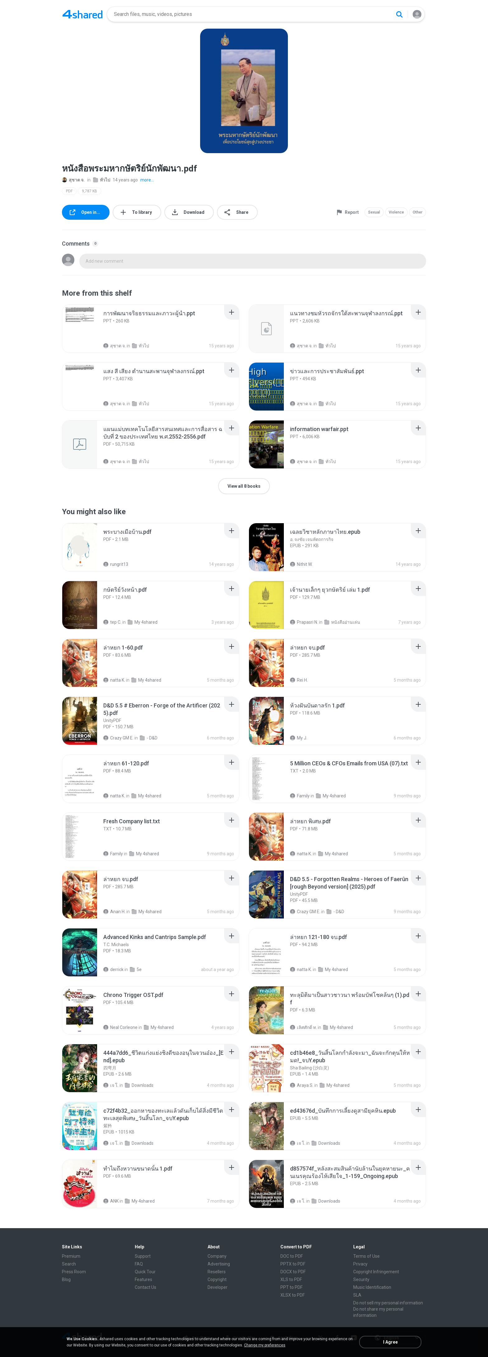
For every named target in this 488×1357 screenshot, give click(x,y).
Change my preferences (264, 1345)
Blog (66, 1279)
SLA (357, 1295)
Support (143, 1256)
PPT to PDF (291, 1287)
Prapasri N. (304, 622)
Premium (71, 1256)
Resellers (217, 1271)
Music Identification (372, 1287)
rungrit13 (115, 564)
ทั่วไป (101, 179)
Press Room (74, 1271)
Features (143, 1279)
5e (136, 969)
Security (361, 1279)
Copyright (217, 1279)
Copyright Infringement (376, 1271)
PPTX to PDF (292, 1263)
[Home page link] (82, 14)
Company (217, 1256)
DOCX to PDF (293, 1271)
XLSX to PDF (292, 1295)
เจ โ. (111, 1085)
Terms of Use (366, 1256)
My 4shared (142, 622)
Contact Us (145, 1287)
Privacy (360, 1263)
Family (300, 795)
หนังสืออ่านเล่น (342, 622)
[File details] (86, 329)
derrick (113, 969)
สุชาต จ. (73, 179)
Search (69, 1263)
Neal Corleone (120, 1027)
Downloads (139, 1085)
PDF (69, 191)
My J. (298, 737)
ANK (111, 1201)
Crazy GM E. (118, 737)
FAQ (139, 1263)
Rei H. (299, 680)
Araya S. (301, 1085)
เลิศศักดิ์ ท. (303, 1027)
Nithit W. (301, 564)
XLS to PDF (291, 1279)
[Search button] (399, 14)
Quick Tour (145, 1271)
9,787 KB (89, 191)
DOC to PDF (291, 1256)
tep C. (112, 622)
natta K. (114, 680)
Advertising (219, 1263)
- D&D (148, 737)
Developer (218, 1287)
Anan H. (114, 911)
